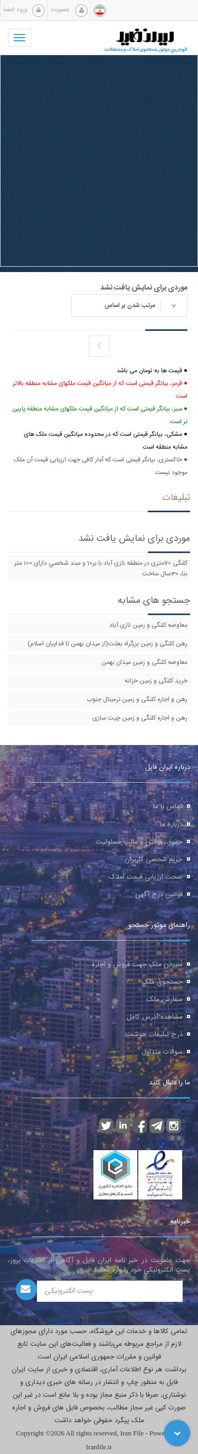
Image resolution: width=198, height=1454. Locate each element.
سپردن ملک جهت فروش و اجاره (137, 964)
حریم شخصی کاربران (154, 859)
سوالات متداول (162, 1052)
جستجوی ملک (162, 982)
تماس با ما (168, 806)
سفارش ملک (165, 999)
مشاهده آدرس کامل (155, 1017)
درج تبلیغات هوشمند (153, 1034)
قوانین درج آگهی (159, 894)
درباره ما (171, 824)
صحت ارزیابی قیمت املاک (146, 877)
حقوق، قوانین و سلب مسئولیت (139, 842)
